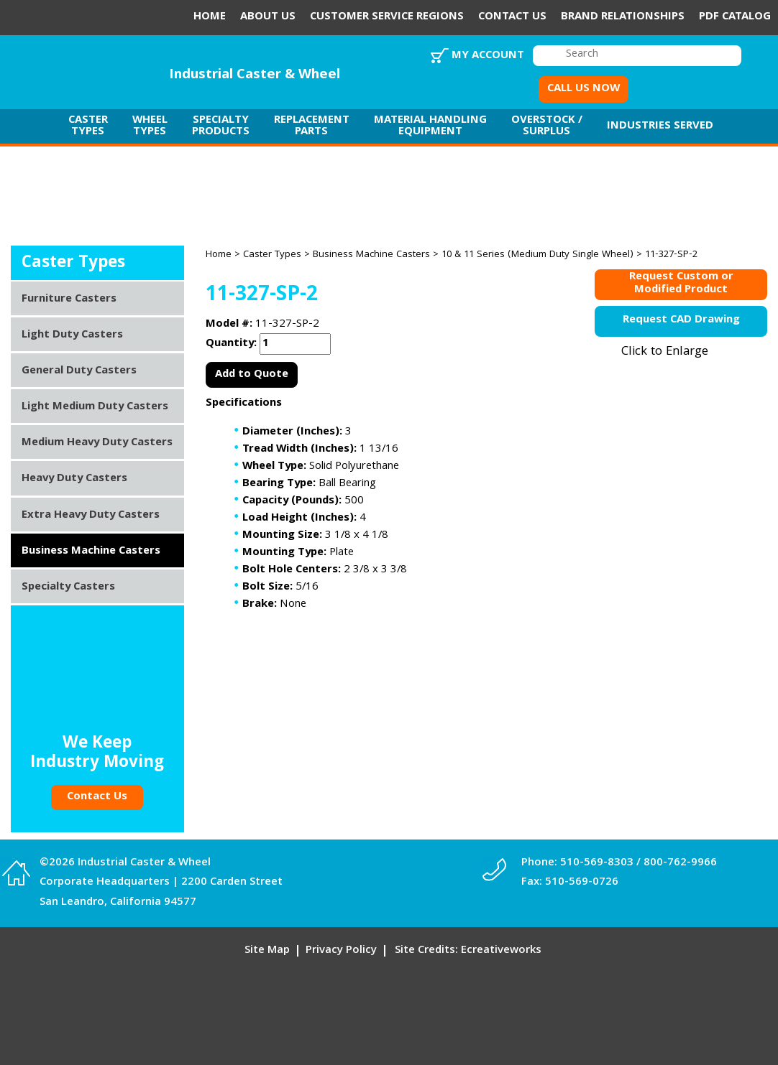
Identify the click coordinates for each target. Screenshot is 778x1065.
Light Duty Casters (72, 335)
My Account (488, 56)
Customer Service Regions (387, 17)
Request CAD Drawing (681, 320)
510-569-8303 (596, 863)
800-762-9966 (680, 863)
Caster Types (88, 126)
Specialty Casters (68, 587)
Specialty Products (221, 126)
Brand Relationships (623, 17)
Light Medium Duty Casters (95, 407)
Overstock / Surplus (546, 126)
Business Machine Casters (371, 255)
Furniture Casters (69, 299)
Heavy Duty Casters (74, 479)
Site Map (267, 951)
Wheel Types (150, 126)
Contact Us (512, 17)
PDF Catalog (735, 17)
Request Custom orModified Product (681, 284)
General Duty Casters (79, 371)
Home (209, 17)
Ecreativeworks (501, 950)
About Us (268, 17)
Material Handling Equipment (430, 126)
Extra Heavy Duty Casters (91, 515)
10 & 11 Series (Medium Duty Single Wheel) (537, 255)
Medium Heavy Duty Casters (97, 443)
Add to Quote (251, 375)
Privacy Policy (341, 951)
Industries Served (660, 126)
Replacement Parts (311, 126)
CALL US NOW (583, 89)
